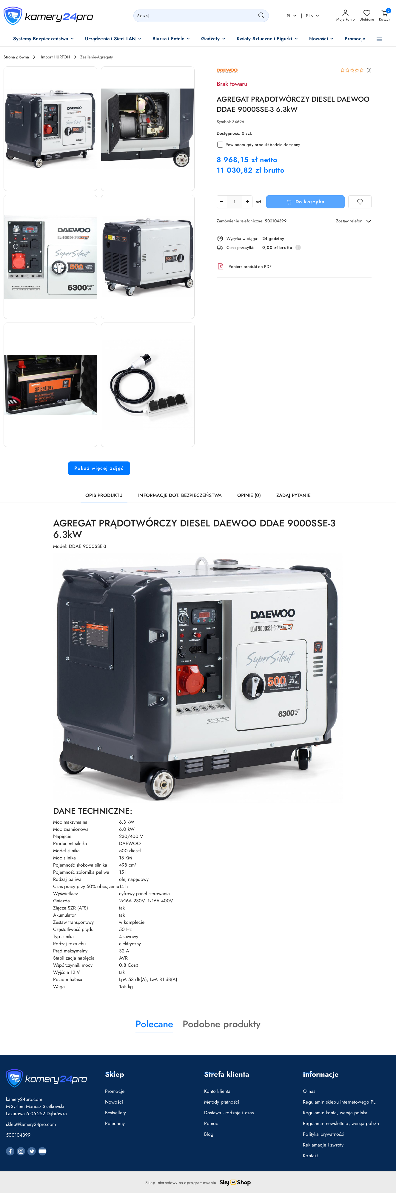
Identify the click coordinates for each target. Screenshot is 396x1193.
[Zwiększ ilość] (247, 202)
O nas (309, 1091)
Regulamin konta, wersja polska (335, 1113)
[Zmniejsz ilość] (221, 202)
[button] (44, 39)
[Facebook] (10, 1151)
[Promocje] (355, 39)
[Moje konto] (345, 16)
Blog (209, 1134)
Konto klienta (217, 1091)
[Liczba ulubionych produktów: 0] (367, 16)
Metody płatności (221, 1102)
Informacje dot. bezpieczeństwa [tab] (180, 495)
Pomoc (211, 1123)
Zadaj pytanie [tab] (293, 495)
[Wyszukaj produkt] (201, 16)
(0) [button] (369, 70)
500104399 (18, 1135)
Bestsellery (115, 1113)
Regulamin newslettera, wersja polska (341, 1123)
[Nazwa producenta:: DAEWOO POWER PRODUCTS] (227, 70)
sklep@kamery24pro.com (31, 1124)
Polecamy (115, 1123)
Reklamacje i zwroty (323, 1145)
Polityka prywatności (323, 1134)
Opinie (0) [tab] (249, 495)
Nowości (114, 1102)
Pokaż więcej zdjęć (99, 468)
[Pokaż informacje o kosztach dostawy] (298, 247)
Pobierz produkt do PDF (244, 266)
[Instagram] (21, 1151)
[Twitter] (31, 1151)
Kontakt (310, 1155)
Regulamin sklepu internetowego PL (339, 1102)
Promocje (114, 1091)
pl (292, 16)
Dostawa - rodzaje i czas (229, 1113)
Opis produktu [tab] (104, 495)
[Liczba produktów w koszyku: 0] (384, 16)
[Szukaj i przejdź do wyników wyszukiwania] (261, 15)
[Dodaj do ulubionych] (360, 201)
